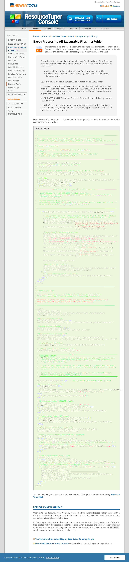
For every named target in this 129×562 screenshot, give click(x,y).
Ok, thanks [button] (115, 557)
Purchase (73, 28)
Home (24, 28)
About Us (109, 2)
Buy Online (14, 107)
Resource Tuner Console (17, 49)
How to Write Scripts (17, 57)
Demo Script (13, 87)
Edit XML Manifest (16, 67)
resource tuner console (63, 36)
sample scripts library (86, 36)
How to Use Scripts (16, 53)
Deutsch (116, 6)
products (45, 36)
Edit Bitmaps (13, 80)
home (36, 36)
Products (35, 28)
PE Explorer (15, 40)
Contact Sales (99, 2)
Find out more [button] (52, 557)
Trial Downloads (15, 112)
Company (105, 28)
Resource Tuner (17, 43)
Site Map (117, 2)
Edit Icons (12, 60)
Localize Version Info (17, 74)
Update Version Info (17, 70)
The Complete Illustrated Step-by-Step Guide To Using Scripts (64, 539)
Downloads (60, 28)
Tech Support (15, 103)
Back (10, 90)
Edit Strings (13, 63)
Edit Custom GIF (15, 77)
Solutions (47, 28)
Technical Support (89, 28)
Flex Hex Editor (17, 94)
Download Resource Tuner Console (52, 543)
